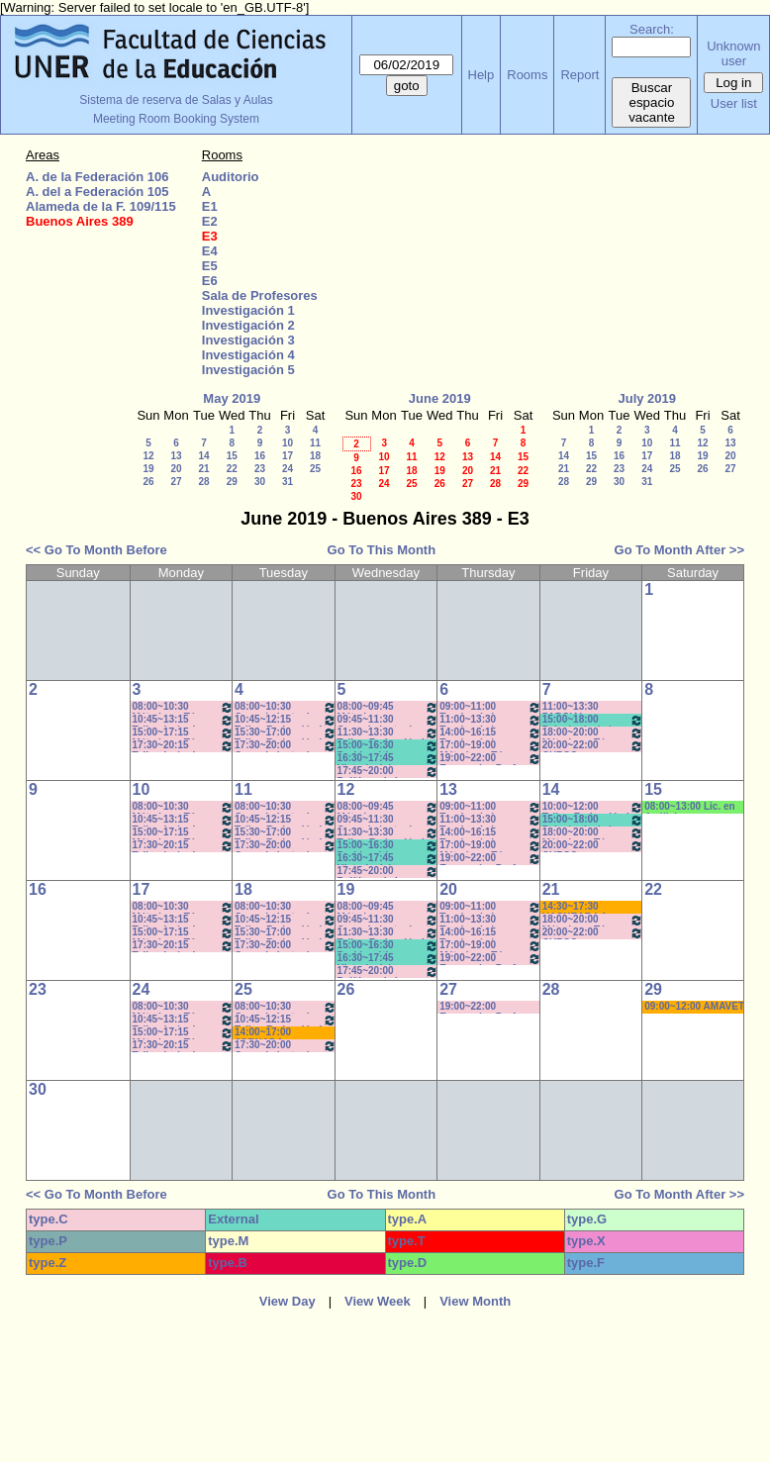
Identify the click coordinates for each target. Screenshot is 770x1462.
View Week (377, 1301)
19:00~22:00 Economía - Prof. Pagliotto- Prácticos (490, 758)
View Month (475, 1301)
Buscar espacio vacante (651, 102)
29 (232, 481)
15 (232, 455)
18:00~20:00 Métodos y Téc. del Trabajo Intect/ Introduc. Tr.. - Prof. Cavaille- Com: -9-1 (593, 733)
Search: (651, 29)
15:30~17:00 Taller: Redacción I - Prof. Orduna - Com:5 (286, 733)
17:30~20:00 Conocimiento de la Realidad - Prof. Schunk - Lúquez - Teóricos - (286, 745)
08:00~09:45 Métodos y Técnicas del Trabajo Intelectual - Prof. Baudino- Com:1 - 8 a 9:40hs (388, 707)
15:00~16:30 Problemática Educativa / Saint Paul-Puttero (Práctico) (388, 745)
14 (203, 455)
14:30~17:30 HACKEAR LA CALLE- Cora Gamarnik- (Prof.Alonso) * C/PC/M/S (577, 907)
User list (734, 103)
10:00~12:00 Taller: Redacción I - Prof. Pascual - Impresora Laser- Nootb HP (593, 807)
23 (259, 468)
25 (315, 468)
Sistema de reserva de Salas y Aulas (175, 100)
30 (259, 481)
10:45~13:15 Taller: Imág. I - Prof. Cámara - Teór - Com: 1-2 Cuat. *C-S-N (184, 720)
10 (287, 443)
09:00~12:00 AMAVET (694, 1006)
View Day (287, 1301)
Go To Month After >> (679, 549)
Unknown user (733, 53)
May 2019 (231, 398)
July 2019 (647, 398)
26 (148, 481)
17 (287, 455)
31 (287, 481)
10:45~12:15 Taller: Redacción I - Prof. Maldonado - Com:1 (286, 720)
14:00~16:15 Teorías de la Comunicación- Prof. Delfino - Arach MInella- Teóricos (490, 733)
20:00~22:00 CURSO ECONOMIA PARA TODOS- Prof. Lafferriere (593, 745)
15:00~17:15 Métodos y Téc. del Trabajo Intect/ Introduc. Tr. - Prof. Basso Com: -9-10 (184, 733)
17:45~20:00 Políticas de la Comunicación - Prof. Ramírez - (388, 771)
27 (175, 481)
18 (315, 455)
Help (481, 74)
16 (259, 455)
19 (148, 468)
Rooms (527, 74)
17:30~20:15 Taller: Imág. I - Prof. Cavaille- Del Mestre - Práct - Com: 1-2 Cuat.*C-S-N (184, 745)
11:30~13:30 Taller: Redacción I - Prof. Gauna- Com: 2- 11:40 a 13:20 (388, 733)
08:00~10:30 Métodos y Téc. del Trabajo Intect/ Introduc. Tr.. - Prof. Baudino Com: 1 (184, 707)
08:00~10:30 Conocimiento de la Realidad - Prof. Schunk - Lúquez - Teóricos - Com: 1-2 (286, 707)
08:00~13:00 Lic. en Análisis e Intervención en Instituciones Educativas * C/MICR (692, 807)
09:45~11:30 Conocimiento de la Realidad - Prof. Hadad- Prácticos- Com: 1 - (388, 720)
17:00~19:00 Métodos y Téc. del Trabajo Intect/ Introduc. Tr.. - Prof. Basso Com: (490, 745)
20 (175, 468)
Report (579, 74)
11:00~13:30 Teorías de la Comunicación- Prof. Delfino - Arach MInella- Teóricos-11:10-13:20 (490, 720)
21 (203, 468)
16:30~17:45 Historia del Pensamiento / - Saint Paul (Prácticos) (388, 758)
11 (315, 443)
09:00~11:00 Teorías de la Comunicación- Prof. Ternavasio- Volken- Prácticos (490, 707)
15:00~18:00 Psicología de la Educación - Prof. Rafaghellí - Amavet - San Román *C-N (593, 720)
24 (287, 468)
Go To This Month (382, 549)
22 (232, 468)
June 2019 (440, 398)
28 (203, 481)
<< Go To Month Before (96, 549)
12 (148, 455)
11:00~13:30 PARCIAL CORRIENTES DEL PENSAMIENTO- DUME (585, 707)
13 (175, 455)
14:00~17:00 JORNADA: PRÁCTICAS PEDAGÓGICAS (272, 1032)
